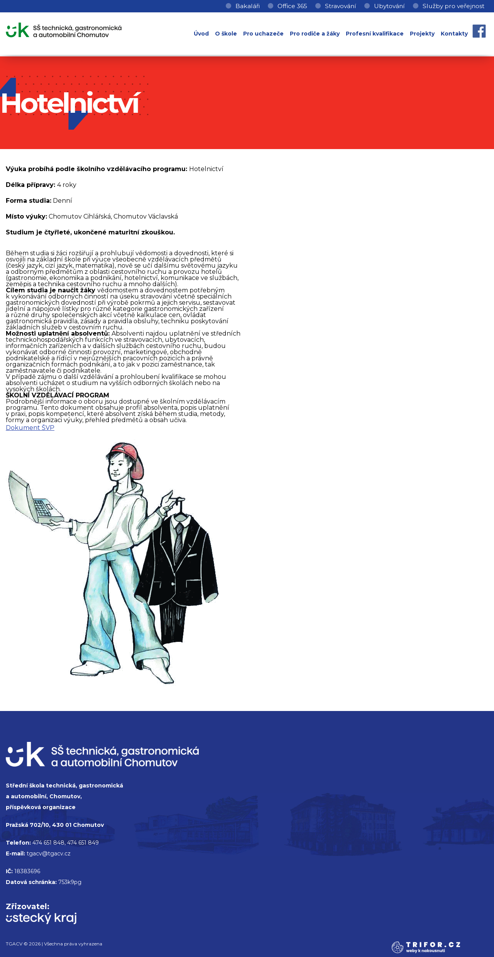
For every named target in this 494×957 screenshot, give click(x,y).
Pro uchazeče (263, 33)
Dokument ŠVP (30, 427)
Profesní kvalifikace (375, 33)
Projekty (422, 33)
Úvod (201, 33)
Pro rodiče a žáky (315, 33)
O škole (226, 33)
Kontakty (454, 33)
